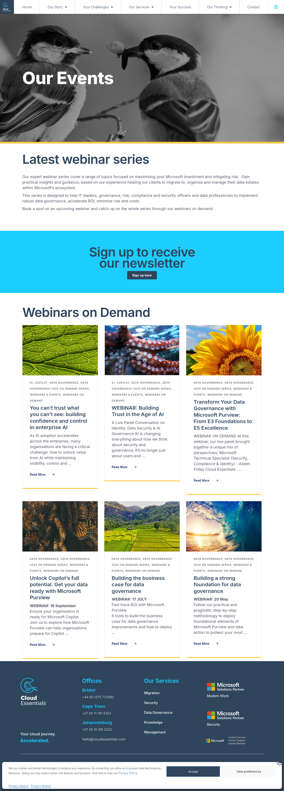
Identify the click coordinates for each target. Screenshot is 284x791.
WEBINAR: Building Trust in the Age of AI (138, 411)
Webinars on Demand (224, 394)
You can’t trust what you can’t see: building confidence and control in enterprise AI (58, 418)
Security (151, 703)
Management (155, 732)
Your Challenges (98, 7)
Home (27, 7)
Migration (152, 693)
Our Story (57, 7)
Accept (193, 771)
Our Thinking (219, 7)
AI (31, 382)
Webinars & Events (45, 394)
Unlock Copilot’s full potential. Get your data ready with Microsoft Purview (59, 588)
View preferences (248, 771)
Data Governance (64, 382)
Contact (253, 7)
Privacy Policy (127, 773)
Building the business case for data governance (138, 584)
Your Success (180, 7)
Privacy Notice (19, 786)
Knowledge (153, 722)
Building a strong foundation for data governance (217, 584)
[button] (280, 762)
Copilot (41, 382)
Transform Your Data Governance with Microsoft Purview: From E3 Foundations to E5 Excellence (223, 415)
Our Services (141, 7)
